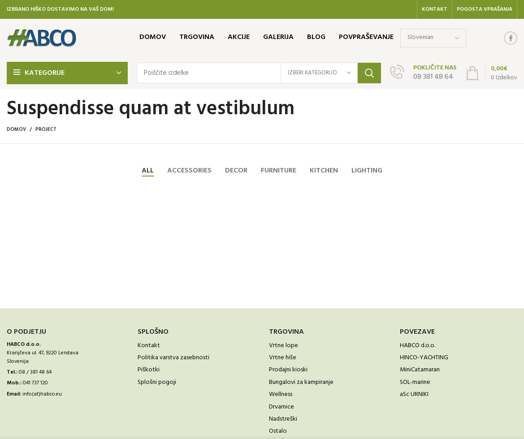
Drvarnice (281, 407)
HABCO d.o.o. (417, 345)
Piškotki (149, 370)
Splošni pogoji (157, 382)
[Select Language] (433, 38)
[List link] (65, 372)
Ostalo (278, 431)
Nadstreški (283, 419)
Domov (16, 129)
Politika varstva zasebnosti (173, 357)
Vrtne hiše (282, 357)
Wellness (280, 394)
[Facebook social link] (510, 38)
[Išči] (259, 73)
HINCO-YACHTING (424, 357)
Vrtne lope (283, 345)
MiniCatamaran (420, 370)
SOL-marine (415, 382)
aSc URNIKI (414, 394)
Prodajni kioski (288, 370)
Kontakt (149, 345)
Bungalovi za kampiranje (301, 382)
